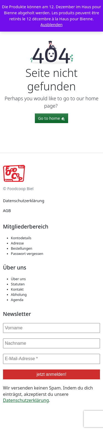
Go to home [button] (51, 118)
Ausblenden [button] (51, 24)
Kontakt (17, 289)
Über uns (18, 279)
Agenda (17, 299)
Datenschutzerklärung (23, 200)
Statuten (18, 284)
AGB (7, 210)
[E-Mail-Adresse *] (51, 359)
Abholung (19, 294)
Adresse (17, 243)
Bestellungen (21, 248)
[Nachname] (51, 343)
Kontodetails (21, 238)
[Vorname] (51, 328)
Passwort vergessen (27, 253)
